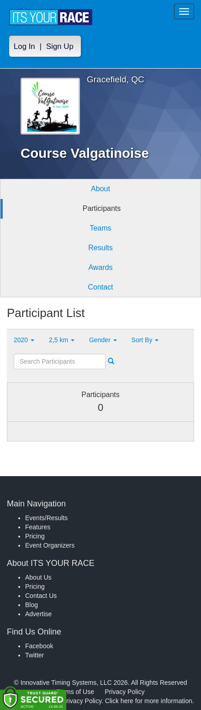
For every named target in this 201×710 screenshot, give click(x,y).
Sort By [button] (145, 340)
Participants (102, 208)
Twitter (34, 655)
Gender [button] (103, 340)
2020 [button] (24, 340)
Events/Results (46, 518)
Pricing (35, 536)
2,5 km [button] (61, 340)
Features (37, 527)
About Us (38, 577)
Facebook (39, 646)
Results (100, 248)
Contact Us (41, 595)
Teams (100, 228)
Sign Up (60, 46)
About (100, 189)
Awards (100, 267)
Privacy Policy (124, 691)
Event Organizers (49, 545)
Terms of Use (75, 691)
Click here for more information (148, 701)
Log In (24, 46)
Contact (100, 287)
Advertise (38, 614)
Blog (31, 604)
